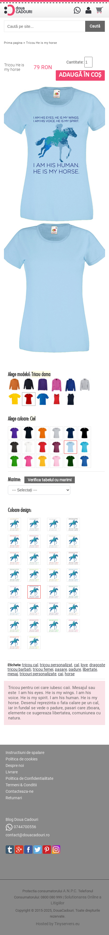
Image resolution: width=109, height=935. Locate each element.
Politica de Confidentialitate (29, 778)
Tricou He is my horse (41, 43)
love (84, 665)
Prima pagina (13, 43)
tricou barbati (19, 669)
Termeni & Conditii (21, 785)
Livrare (12, 772)
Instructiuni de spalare (25, 752)
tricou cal (30, 665)
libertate (90, 669)
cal (76, 665)
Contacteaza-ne (19, 791)
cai (60, 674)
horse (70, 674)
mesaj (13, 674)
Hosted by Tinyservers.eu (58, 924)
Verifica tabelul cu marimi (49, 480)
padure (75, 669)
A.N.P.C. (70, 891)
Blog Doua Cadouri (22, 819)
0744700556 (21, 827)
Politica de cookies (22, 759)
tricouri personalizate (38, 674)
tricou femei (43, 669)
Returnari (14, 798)
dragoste (97, 665)
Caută (95, 26)
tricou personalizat (56, 665)
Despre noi (15, 765)
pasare (61, 669)
